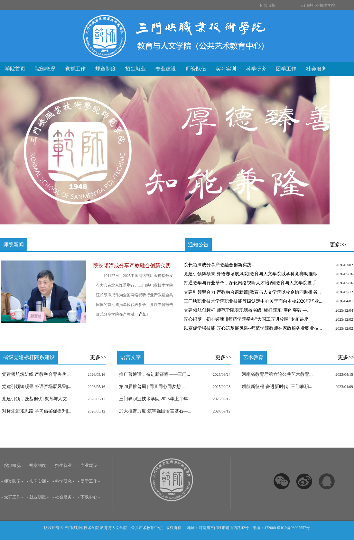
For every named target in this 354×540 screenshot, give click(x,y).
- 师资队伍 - (12, 481)
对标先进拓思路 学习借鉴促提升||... (36, 411)
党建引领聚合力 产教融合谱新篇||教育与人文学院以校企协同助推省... (252, 292)
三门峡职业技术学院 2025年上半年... (155, 398)
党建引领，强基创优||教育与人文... (36, 398)
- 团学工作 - (89, 481)
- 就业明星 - (38, 497)
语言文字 (130, 357)
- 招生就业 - (63, 465)
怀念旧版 (267, 5)
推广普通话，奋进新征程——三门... (154, 374)
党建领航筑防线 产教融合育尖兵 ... (36, 374)
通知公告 (198, 244)
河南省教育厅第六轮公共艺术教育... (277, 374)
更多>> (338, 244)
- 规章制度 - (38, 465)
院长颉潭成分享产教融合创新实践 (217, 264)
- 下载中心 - (89, 497)
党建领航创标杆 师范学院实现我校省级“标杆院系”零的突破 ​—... (247, 310)
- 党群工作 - (12, 497)
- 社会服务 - (63, 497)
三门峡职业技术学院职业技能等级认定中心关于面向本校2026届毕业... (253, 301)
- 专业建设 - (89, 465)
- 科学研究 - (63, 481)
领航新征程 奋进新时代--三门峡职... (277, 386)
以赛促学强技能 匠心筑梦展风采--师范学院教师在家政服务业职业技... (253, 328)
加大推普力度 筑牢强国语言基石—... (155, 411)
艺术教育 (253, 357)
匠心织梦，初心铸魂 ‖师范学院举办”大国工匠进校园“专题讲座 (246, 319)
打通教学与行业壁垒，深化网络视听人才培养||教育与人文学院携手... (252, 282)
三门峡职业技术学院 (317, 5)
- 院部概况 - (12, 465)
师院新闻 (13, 244)
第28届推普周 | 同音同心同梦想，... (154, 386)
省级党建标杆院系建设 (29, 357)
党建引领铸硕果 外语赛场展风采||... (36, 386)
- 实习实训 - (38, 481)
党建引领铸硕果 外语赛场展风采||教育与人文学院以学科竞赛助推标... (252, 273)
